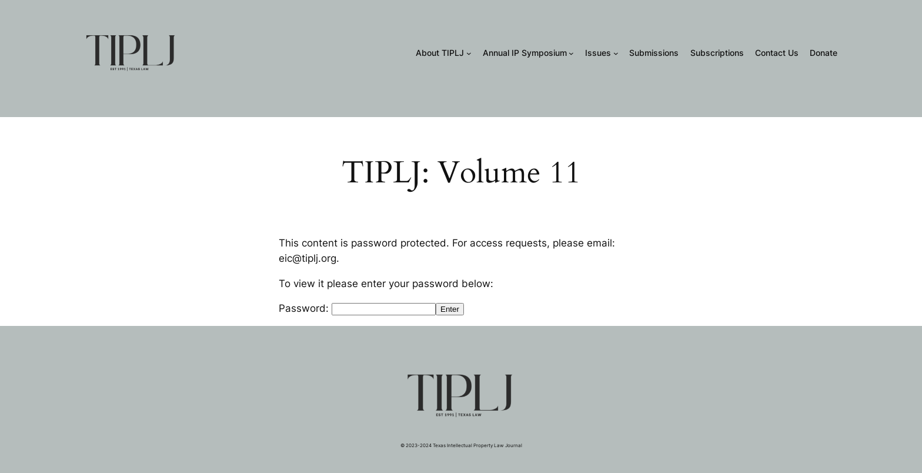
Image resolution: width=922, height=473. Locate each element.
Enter (449, 309)
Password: (357, 308)
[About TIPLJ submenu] (469, 53)
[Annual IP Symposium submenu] (571, 53)
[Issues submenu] (616, 53)
